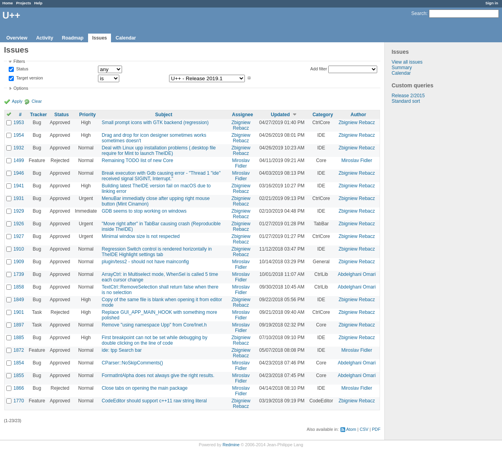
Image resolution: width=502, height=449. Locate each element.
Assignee (242, 114)
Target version (29, 77)
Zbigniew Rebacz (240, 125)
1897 (18, 325)
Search (418, 13)
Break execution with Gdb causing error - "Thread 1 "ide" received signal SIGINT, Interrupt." (161, 175)
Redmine (230, 444)
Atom (351, 429)
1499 (18, 160)
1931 (18, 198)
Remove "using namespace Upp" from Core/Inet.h (154, 325)
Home (7, 3)
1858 (18, 287)
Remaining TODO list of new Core (137, 160)
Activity (44, 38)
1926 (18, 223)
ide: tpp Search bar (121, 350)
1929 (18, 211)
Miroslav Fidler (241, 163)
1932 (18, 148)
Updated (280, 114)
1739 (18, 274)
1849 (18, 299)
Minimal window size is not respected (140, 236)
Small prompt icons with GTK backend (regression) (155, 122)
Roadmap (73, 38)
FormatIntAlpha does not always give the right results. (158, 375)
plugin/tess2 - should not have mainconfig (145, 261)
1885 (18, 337)
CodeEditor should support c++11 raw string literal (154, 401)
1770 (18, 401)
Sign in (491, 3)
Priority (87, 114)
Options (20, 88)
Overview (16, 38)
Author (358, 114)
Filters (19, 61)
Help (38, 3)
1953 (18, 122)
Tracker (38, 114)
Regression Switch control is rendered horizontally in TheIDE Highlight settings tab (157, 251)
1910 (18, 249)
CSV (364, 429)
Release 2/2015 (408, 95)
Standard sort (405, 101)
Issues (99, 38)
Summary (401, 67)
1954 (18, 135)
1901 (18, 312)
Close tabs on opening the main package (144, 388)
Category (322, 114)
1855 (18, 375)
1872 (18, 350)
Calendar (126, 38)
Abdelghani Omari (357, 274)
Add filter (318, 68)
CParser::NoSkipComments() (132, 363)
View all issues (406, 62)
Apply (17, 101)
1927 (18, 236)
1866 (18, 388)
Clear (37, 101)
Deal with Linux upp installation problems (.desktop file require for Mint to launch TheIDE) (159, 150)
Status (21, 69)
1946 (18, 173)
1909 (18, 261)
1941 (18, 186)
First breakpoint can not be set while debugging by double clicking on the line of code (154, 340)
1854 (18, 363)
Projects (23, 3)
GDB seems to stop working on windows (144, 211)
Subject (163, 114)
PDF (376, 429)
